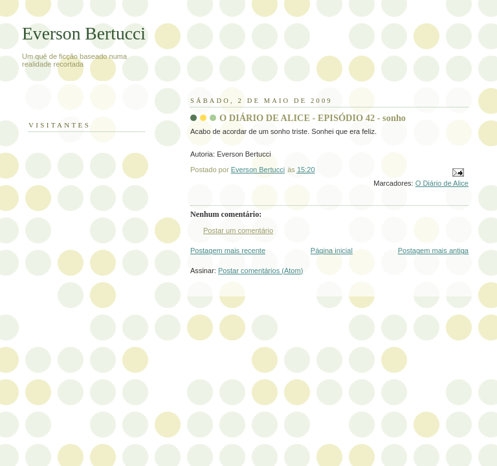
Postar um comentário (238, 230)
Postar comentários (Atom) (260, 270)
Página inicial (332, 250)
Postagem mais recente (227, 250)
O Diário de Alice (442, 183)
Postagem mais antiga (433, 250)
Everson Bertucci (84, 33)
